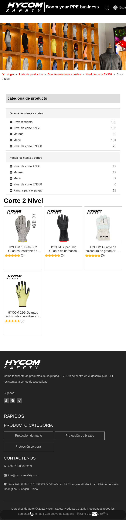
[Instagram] (12, 400)
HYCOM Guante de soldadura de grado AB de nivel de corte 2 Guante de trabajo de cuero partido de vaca (103, 249)
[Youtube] (6, 400)
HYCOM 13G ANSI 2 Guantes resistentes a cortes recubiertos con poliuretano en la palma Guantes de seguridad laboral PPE (23, 249)
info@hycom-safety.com (23, 475)
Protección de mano (28, 435)
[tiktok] (19, 400)
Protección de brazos (80, 435)
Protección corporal (28, 446)
